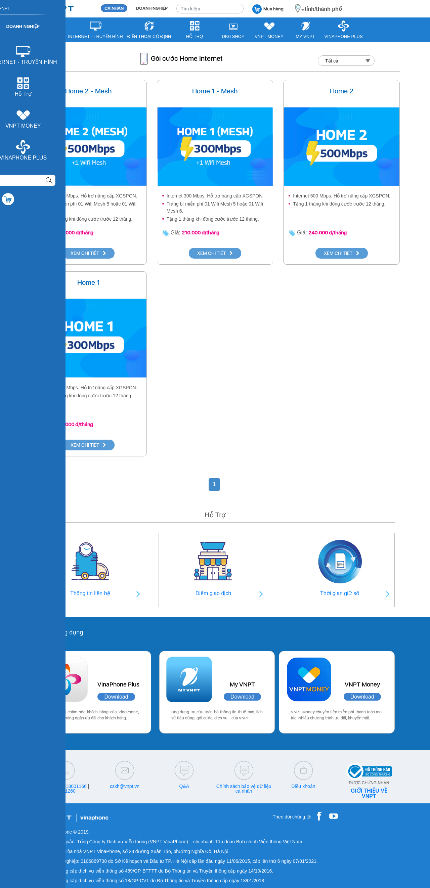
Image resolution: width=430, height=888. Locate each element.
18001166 (76, 786)
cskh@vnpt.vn (124, 786)
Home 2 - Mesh (88, 91)
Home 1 (88, 282)
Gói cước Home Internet (187, 58)
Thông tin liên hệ (90, 593)
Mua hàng (268, 8)
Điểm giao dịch (213, 593)
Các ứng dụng (63, 632)
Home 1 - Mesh (215, 91)
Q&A (184, 786)
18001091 (51, 786)
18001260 (65, 791)
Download (116, 697)
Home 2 (341, 91)
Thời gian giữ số (339, 593)
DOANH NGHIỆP (152, 8)
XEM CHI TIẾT (88, 253)
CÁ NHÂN (114, 8)
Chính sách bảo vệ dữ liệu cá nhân (243, 789)
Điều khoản (303, 786)
